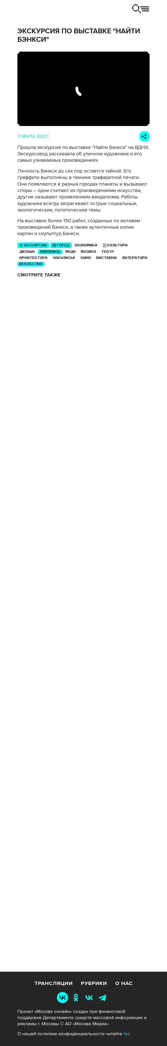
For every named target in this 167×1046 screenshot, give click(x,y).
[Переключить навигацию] (141, 8)
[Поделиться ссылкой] (144, 136)
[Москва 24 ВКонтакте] (90, 997)
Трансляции (54, 983)
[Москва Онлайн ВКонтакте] (63, 997)
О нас (124, 983)
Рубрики (94, 983)
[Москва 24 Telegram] (103, 997)
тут (126, 1034)
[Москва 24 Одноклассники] (77, 997)
